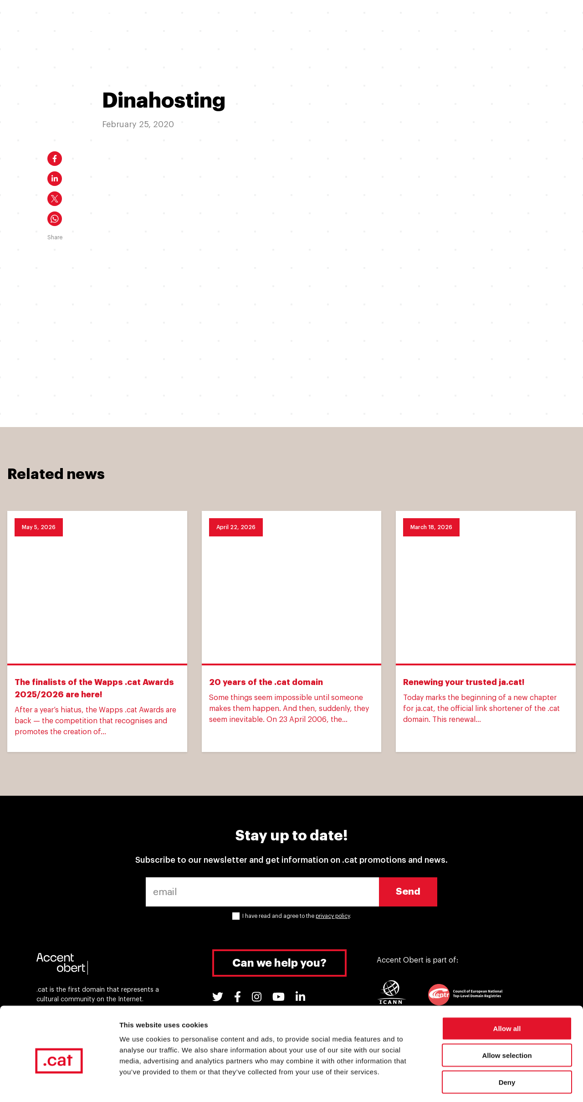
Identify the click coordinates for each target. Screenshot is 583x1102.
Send (408, 891)
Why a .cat (293, 21)
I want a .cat (174, 21)
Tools (464, 21)
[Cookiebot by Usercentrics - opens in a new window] (59, 1084)
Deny (507, 1044)
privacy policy (333, 916)
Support (420, 21)
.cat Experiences (359, 21)
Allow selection (507, 1017)
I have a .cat (236, 21)
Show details (478, 1084)
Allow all (507, 990)
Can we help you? (279, 963)
